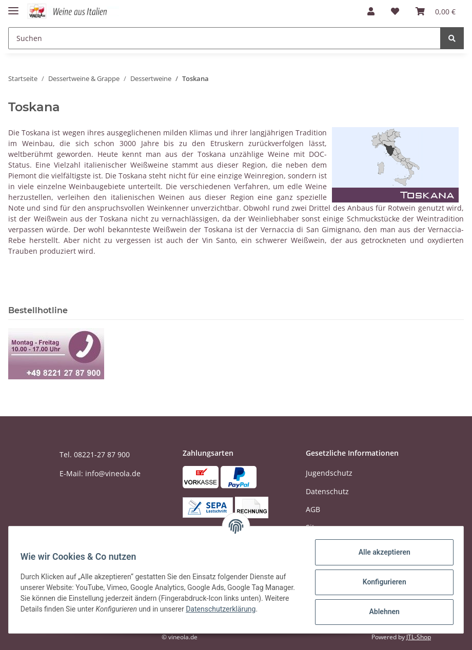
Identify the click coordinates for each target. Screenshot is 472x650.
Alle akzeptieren (379, 552)
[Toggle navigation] (13, 6)
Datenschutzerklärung (60, 614)
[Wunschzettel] (395, 11)
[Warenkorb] (435, 11)
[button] (371, 11)
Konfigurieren (379, 582)
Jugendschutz (329, 473)
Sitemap (320, 527)
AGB (313, 509)
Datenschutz (327, 491)
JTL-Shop (418, 637)
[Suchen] (224, 38)
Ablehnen (379, 611)
